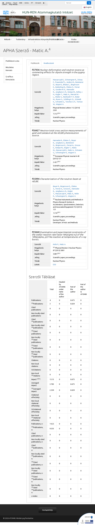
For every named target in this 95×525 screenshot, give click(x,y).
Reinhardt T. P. (68, 97)
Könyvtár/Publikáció (47, 40)
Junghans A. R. (61, 92)
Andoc (27, 3)
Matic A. (66, 94)
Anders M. (70, 82)
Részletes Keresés (10, 68)
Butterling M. (60, 87)
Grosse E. (67, 189)
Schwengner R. (70, 80)
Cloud (15, 3)
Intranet (38, 3)
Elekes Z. (70, 87)
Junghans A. (60, 143)
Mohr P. (56, 244)
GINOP (4, 4)
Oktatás (61, 39)
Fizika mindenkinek (74, 40)
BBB (20, 3)
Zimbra (8, 3)
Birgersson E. (61, 145)
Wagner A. (60, 104)
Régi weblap (13, 4)
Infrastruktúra (34, 40)
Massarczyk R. (58, 80)
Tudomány (21, 39)
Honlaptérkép (47, 510)
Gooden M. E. (61, 90)
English (88, 7)
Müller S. (58, 97)
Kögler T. (59, 94)
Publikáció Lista (12, 61)
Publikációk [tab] (35, 63)
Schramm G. (59, 102)
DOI (54, 265)
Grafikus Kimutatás (10, 78)
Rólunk (7, 39)
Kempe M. (71, 92)
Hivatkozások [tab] (49, 63)
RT (32, 3)
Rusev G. (59, 99)
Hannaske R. (57, 140)
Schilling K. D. (69, 99)
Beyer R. (59, 85)
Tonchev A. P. (70, 102)
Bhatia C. (66, 85)
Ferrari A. (70, 145)
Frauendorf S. (60, 82)
